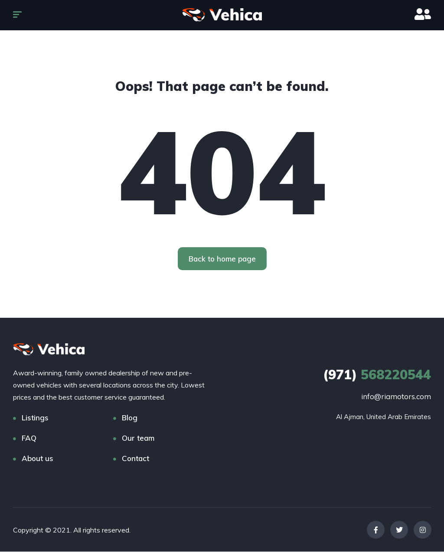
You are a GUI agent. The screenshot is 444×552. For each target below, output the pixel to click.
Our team (138, 438)
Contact (135, 458)
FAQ (29, 438)
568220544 (377, 375)
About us (37, 458)
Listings (35, 418)
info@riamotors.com (396, 396)
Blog (129, 418)
